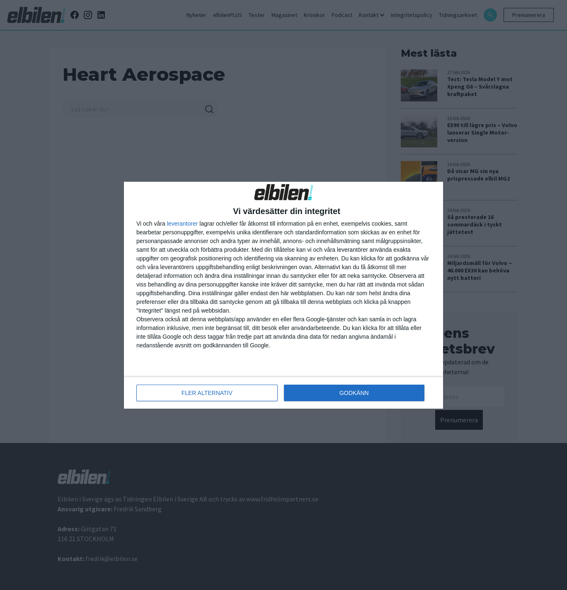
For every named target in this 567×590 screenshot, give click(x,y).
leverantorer (182, 223)
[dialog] (283, 295)
